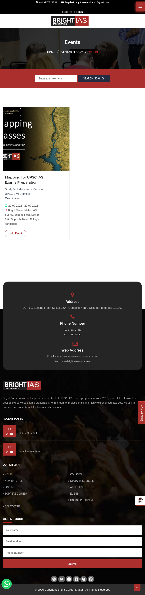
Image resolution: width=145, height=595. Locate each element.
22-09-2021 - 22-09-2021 (23, 205)
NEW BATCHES (13, 480)
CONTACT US (12, 506)
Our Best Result (28, 433)
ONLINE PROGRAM (81, 500)
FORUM (9, 487)
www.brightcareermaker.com (76, 361)
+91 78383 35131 (72, 334)
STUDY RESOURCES (82, 480)
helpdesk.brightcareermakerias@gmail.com (87, 2)
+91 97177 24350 (48, 2)
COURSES (76, 474)
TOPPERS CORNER (16, 493)
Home (51, 52)
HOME (8, 474)
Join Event (15, 233)
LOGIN (79, 12)
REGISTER (67, 12)
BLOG (8, 500)
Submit (72, 564)
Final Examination (29, 451)
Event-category (71, 52)
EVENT (74, 493)
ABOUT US (76, 487)
